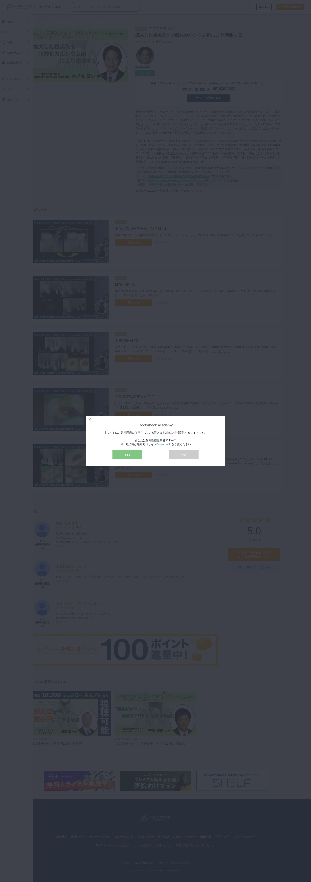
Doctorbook (163, 444)
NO (184, 454)
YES (127, 454)
